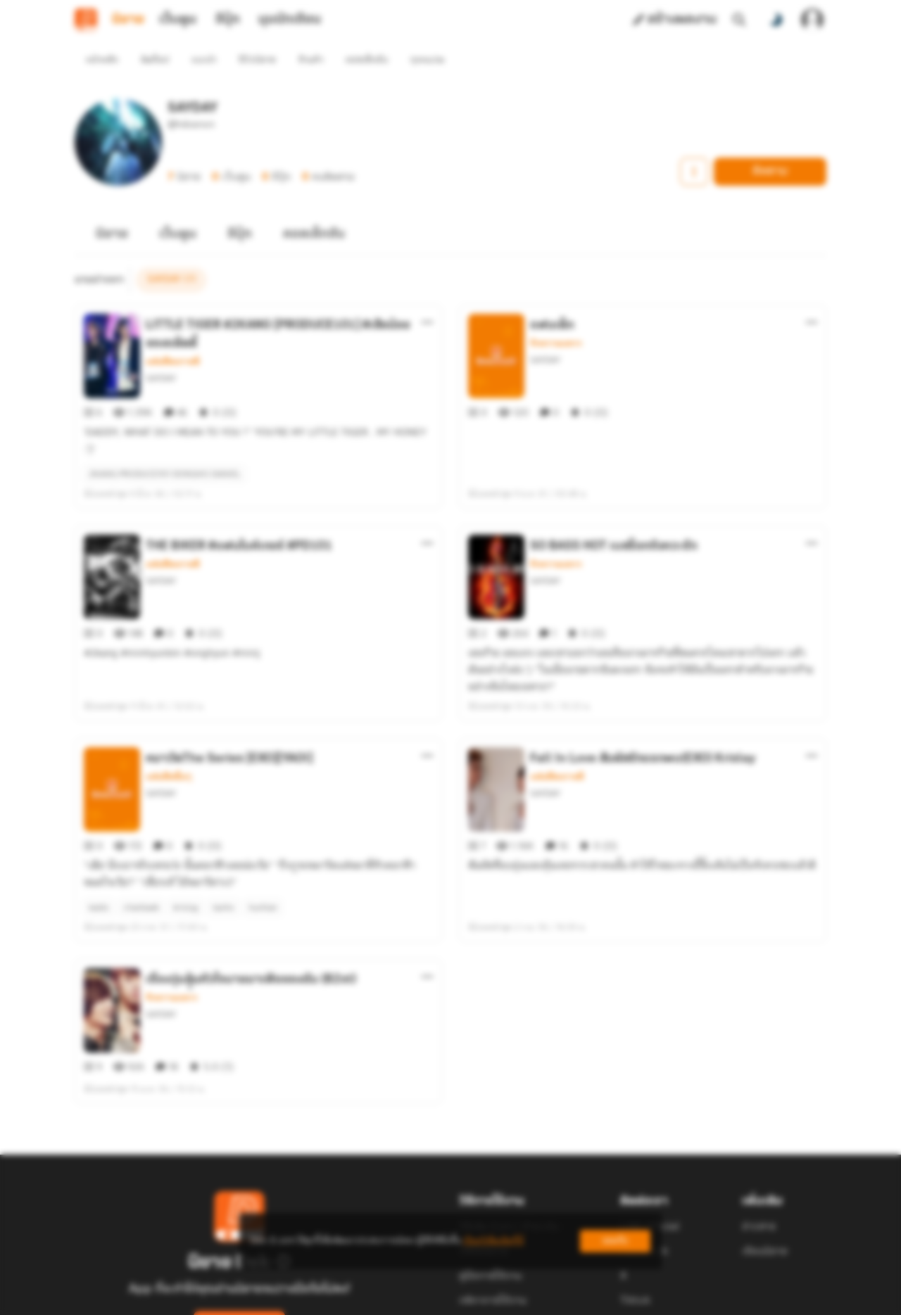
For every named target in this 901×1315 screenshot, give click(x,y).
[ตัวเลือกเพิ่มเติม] (427, 296)
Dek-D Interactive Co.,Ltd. (402, 1307)
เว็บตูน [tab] (177, 20)
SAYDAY (161, 353)
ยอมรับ (615, 1241)
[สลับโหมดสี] (776, 20)
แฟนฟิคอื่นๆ (168, 726)
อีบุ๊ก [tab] (227, 20)
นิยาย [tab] (128, 20)
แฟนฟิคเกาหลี (173, 336)
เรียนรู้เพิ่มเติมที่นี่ (493, 1241)
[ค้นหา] (739, 20)
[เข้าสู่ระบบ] (812, 20)
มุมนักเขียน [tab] (289, 20)
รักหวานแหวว (556, 318)
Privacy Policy (552, 1307)
